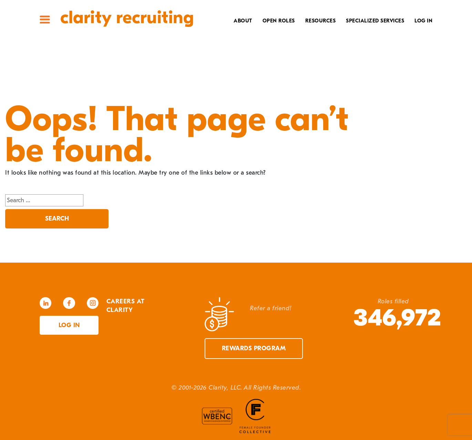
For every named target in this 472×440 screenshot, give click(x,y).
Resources (320, 21)
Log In (423, 21)
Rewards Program (254, 348)
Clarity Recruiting (127, 17)
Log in (69, 325)
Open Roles (279, 21)
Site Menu (45, 19)
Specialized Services (375, 21)
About (243, 21)
